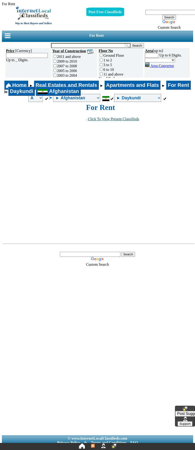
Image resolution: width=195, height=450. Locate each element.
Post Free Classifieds (105, 12)
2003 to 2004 (65, 75)
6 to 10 (107, 70)
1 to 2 (106, 60)
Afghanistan (58, 91)
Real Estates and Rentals (66, 85)
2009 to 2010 (65, 61)
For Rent (96, 35)
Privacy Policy (68, 443)
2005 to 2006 (65, 71)
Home (16, 85)
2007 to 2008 (65, 66)
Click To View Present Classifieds (113, 119)
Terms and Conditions (108, 443)
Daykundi (21, 91)
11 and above (111, 74)
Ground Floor (112, 55)
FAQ (134, 443)
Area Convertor (159, 66)
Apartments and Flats (132, 85)
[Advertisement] (44, 138)
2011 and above (67, 57)
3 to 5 (106, 65)
